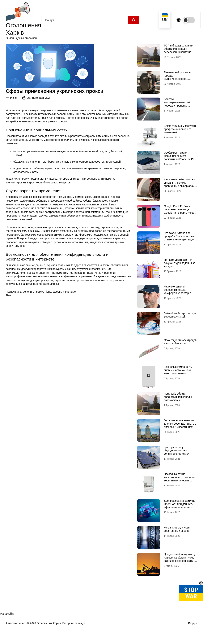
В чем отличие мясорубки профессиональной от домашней (180, 129)
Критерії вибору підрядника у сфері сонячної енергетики (176, 450)
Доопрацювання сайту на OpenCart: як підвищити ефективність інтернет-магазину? (179, 505)
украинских (69, 291)
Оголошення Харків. (49, 623)
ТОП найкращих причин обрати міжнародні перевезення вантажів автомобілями (178, 50)
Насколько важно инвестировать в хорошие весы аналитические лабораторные (180, 478)
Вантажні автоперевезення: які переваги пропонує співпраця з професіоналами (177, 105)
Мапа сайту (7, 613)
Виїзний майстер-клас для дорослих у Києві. (180, 315)
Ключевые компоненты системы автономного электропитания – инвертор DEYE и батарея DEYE (180, 373)
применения (25, 291)
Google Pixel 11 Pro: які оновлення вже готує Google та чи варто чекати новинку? (180, 211)
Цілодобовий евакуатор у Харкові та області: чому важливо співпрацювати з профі (179, 559)
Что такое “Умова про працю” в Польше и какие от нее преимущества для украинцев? (180, 237)
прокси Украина (90, 117)
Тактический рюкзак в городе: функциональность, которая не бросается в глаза (178, 79)
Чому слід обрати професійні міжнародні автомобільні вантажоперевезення (178, 398)
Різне (13, 97)
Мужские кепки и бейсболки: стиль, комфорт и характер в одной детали (177, 291)
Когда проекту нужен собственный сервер (177, 529)
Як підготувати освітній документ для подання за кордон (179, 263)
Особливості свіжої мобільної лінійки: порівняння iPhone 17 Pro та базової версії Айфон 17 (180, 157)
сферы (57, 291)
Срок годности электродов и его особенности (180, 342)
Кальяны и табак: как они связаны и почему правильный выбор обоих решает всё (180, 184)
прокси (39, 291)
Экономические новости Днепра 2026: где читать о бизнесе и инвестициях (180, 423)
